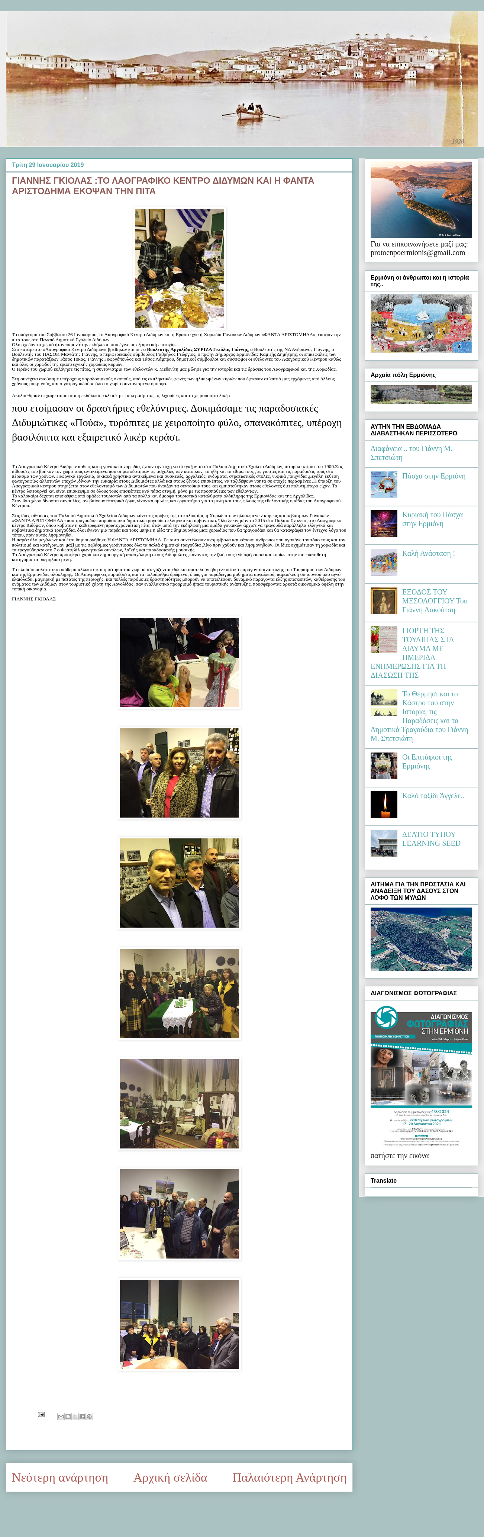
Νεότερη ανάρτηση (60, 1477)
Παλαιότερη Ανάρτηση (289, 1477)
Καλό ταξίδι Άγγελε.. (433, 796)
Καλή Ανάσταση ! (428, 553)
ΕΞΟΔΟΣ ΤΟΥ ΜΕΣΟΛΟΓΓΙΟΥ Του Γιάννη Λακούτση (435, 601)
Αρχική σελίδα (170, 1477)
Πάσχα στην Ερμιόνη (434, 476)
